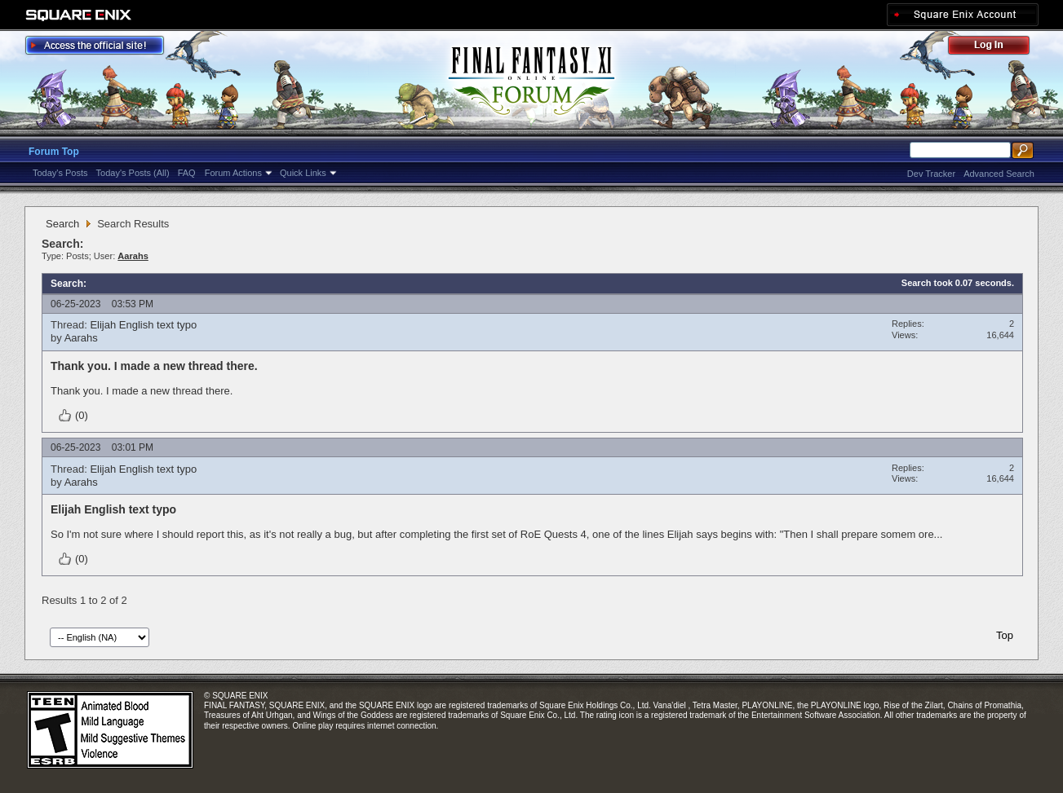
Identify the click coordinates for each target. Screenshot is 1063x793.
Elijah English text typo (143, 325)
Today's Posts (60, 173)
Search (62, 224)
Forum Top (54, 151)
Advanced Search (998, 173)
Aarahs (81, 338)
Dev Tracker (931, 173)
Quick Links (303, 173)
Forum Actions (233, 173)
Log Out (997, 47)
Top (1004, 635)
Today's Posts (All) (133, 173)
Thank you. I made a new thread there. (154, 365)
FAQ (187, 173)
